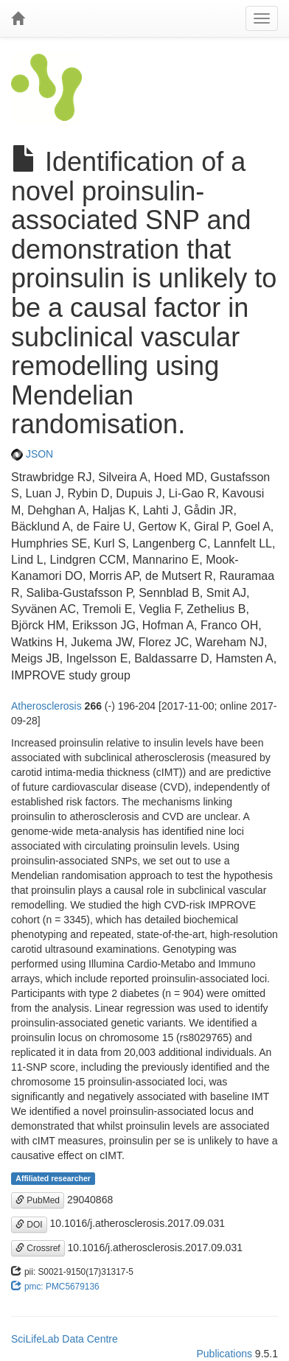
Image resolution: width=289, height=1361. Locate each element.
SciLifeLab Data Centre (64, 1339)
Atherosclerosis (46, 706)
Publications (224, 1354)
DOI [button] (29, 1225)
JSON (32, 454)
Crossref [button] (37, 1248)
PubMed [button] (37, 1200)
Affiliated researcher (53, 1178)
